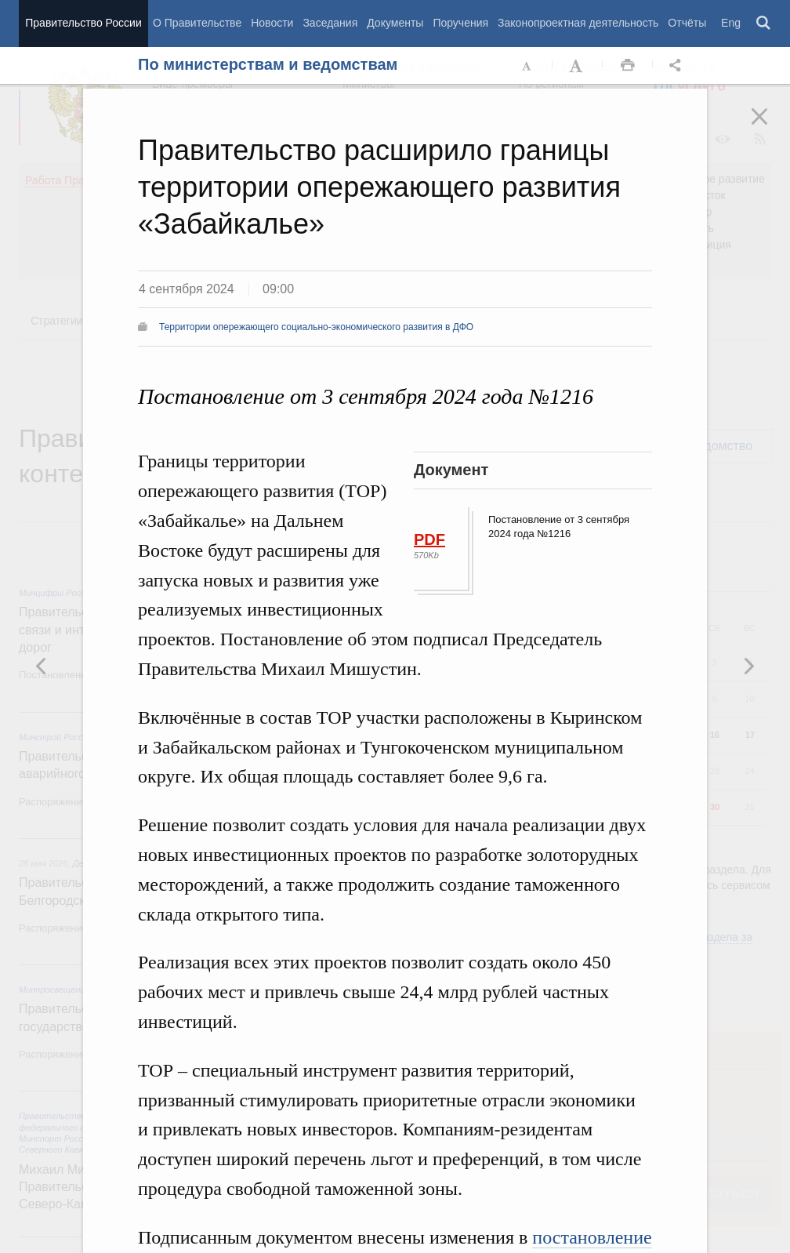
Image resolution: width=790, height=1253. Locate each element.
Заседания (330, 22)
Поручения (460, 22)
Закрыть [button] (770, 127)
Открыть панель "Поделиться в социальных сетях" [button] (678, 66)
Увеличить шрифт (577, 66)
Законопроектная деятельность (578, 22)
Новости (272, 22)
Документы (395, 22)
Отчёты (687, 22)
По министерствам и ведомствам (267, 64)
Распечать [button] (628, 66)
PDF (429, 539)
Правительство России (83, 22)
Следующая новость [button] (41, 665)
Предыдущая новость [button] (748, 665)
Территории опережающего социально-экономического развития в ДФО (316, 326)
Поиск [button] (764, 23)
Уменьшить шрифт (527, 66)
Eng (731, 22)
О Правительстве (197, 22)
